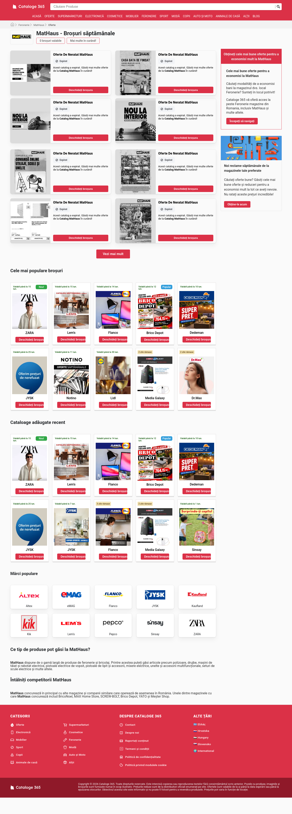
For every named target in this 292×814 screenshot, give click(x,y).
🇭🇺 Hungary (201, 752)
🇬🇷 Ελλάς (199, 739)
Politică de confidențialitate (140, 772)
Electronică (94, 16)
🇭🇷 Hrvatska (201, 746)
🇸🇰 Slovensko (202, 759)
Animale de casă (228, 16)
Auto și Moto (202, 16)
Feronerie (149, 16)
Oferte (49, 16)
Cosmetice (115, 16)
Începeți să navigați (242, 121)
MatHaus (38, 25)
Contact (127, 740)
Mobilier (132, 16)
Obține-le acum (237, 204)
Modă (176, 16)
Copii (186, 16)
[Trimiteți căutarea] (278, 6)
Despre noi (129, 748)
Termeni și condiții (134, 764)
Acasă (36, 16)
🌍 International (203, 766)
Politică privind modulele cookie (142, 780)
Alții (246, 16)
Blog (256, 16)
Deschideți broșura (81, 90)
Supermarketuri (70, 16)
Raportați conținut (133, 756)
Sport (164, 16)
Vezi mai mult (113, 254)
